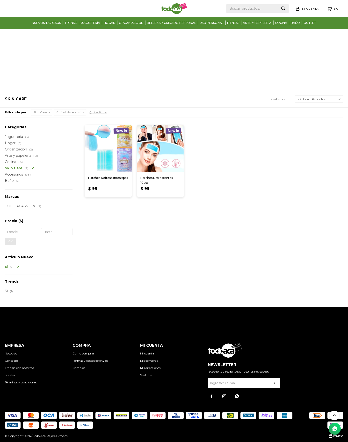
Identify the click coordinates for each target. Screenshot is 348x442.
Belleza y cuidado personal (171, 23)
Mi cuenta (147, 353)
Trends (71, 23)
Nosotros (11, 353)
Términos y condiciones (21, 382)
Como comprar (83, 353)
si (68, 112)
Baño (295, 23)
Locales (10, 375)
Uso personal (212, 23)
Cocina (281, 23)
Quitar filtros (98, 112)
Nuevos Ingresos (46, 23)
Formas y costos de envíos (90, 360)
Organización (131, 23)
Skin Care (40, 112)
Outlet (310, 23)
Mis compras (149, 360)
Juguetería (90, 23)
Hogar (109, 23)
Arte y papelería (257, 23)
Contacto (11, 360)
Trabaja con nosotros (19, 368)
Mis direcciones (150, 368)
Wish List (146, 375)
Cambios (78, 368)
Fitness (233, 23)
